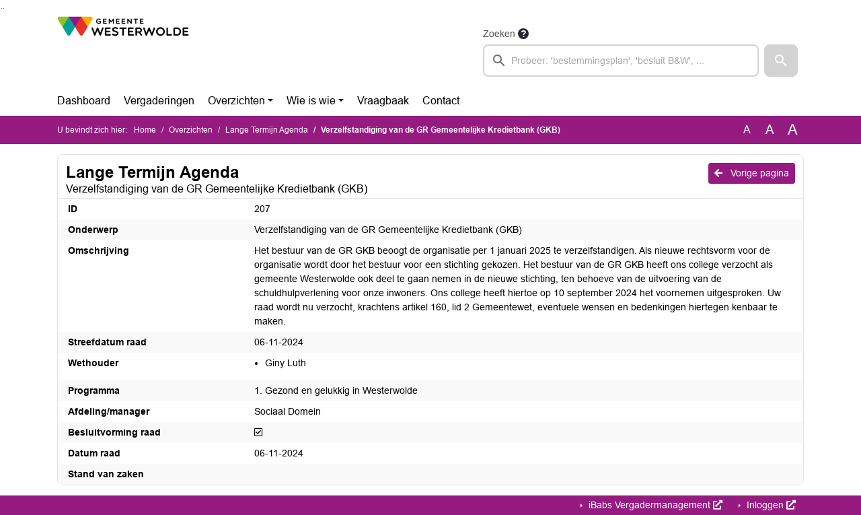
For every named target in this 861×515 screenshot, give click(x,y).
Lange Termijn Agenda (266, 130)
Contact (440, 100)
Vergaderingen (159, 100)
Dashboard (83, 100)
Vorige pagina (751, 173)
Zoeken (499, 33)
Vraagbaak (383, 100)
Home (145, 130)
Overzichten (236, 100)
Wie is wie (311, 100)
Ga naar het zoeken (1, 8)
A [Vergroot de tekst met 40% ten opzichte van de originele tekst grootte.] (793, 130)
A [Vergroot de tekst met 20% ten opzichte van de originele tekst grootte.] (769, 130)
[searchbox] (621, 60)
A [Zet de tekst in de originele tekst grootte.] (747, 129)
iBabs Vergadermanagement (654, 505)
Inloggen (770, 505)
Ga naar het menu (3, 8)
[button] (781, 60)
